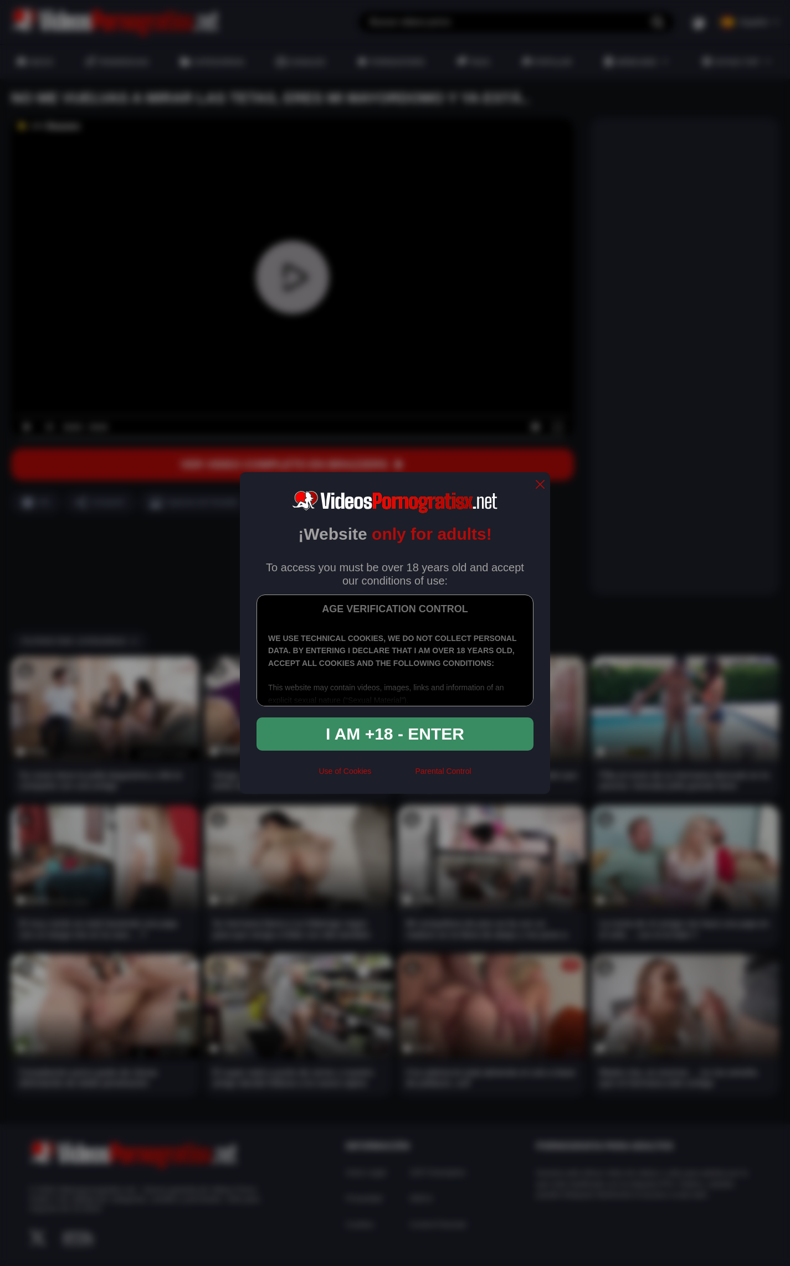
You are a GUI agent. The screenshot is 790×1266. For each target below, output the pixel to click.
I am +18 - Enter (395, 734)
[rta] (393, 775)
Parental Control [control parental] (443, 771)
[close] (540, 485)
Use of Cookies (345, 771)
